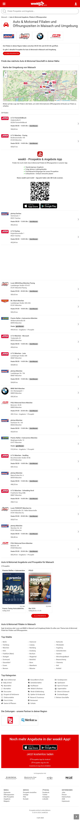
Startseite (7, 792)
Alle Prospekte (40, 616)
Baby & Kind (6, 683)
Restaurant (33, 700)
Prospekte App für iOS (40, 763)
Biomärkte (6, 689)
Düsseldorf (5, 662)
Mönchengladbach (62, 657)
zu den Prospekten (11, 53)
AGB (63, 799)
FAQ (24, 797)
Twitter (44, 795)
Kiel (57, 665)
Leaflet (57, 100)
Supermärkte (60, 689)
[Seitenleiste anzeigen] (76, 816)
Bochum (31, 654)
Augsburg (59, 648)
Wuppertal (32, 657)
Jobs (63, 792)
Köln (3, 651)
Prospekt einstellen (29, 792)
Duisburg (32, 651)
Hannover (32, 642)
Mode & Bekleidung (36, 692)
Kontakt (25, 799)
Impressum (66, 801)
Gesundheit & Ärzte (36, 680)
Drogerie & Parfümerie (10, 694)
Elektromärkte (7, 697)
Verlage (25, 795)
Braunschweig (60, 659)
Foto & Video (7, 700)
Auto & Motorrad (8, 680)
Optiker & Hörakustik (36, 694)
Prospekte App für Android (40, 759)
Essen (4, 665)
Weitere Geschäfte (62, 697)
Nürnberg (32, 648)
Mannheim (32, 665)
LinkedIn (45, 799)
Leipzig (31, 645)
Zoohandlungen (61, 694)
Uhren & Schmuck (62, 692)
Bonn (30, 662)
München (5, 648)
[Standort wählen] (76, 4)
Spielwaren (60, 683)
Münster (31, 668)
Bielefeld (32, 659)
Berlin (45, 5)
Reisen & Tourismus (36, 697)
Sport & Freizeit (61, 686)
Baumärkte (6, 686)
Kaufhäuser (33, 686)
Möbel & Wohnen (35, 689)
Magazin (6, 801)
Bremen (4, 668)
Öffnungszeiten (9, 795)
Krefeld (58, 668)
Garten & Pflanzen (8, 703)
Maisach (4, 17)
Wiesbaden (59, 645)
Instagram (45, 797)
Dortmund (5, 659)
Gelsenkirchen (60, 651)
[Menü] (4, 4)
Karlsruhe (59, 642)
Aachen (58, 654)
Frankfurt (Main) (7, 654)
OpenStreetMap (66, 100)
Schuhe (32, 703)
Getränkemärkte (35, 683)
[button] (74, 73)
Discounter (6, 692)
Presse (64, 795)
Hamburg (5, 645)
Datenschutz (66, 797)
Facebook (45, 792)
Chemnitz (59, 662)
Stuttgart (5, 657)
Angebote (7, 799)
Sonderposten (61, 680)
